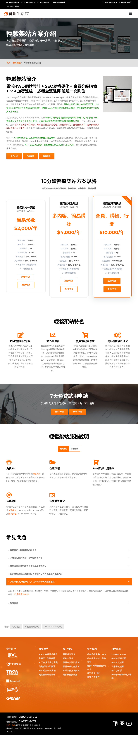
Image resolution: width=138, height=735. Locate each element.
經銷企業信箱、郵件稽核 (96, 660)
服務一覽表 (68, 658)
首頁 (8, 62)
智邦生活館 (10, 725)
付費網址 (12, 510)
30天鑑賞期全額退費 (48, 662)
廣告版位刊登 (93, 673)
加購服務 (74, 449)
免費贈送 (63, 449)
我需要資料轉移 (21, 594)
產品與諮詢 (43, 2)
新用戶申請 (59, 412)
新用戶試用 (25, 277)
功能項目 (30, 156)
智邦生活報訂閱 (118, 658)
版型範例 (46, 156)
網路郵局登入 (125, 2)
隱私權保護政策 (70, 674)
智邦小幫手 (13, 6)
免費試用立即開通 (47, 666)
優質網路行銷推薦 (71, 666)
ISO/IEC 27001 (118, 654)
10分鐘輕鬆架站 (32, 626)
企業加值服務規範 (71, 670)
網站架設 (17, 62)
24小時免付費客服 (47, 670)
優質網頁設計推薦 (71, 662)
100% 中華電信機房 (48, 654)
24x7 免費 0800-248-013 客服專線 (20, 2)
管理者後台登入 (109, 2)
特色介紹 (14, 156)
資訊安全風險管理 (47, 674)
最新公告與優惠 (58, 2)
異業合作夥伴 (93, 677)
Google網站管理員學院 (121, 676)
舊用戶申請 (25, 285)
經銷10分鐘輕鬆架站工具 (96, 667)
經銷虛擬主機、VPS (96, 654)
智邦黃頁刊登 (117, 662)
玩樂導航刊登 (117, 666)
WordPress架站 (53, 626)
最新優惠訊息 (69, 654)
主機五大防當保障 (47, 658)
